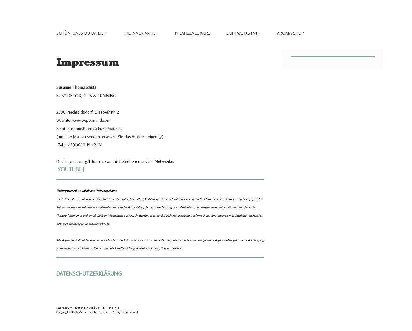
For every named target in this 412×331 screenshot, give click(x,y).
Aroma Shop (290, 33)
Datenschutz (84, 308)
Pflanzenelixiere (192, 33)
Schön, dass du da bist (81, 33)
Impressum (64, 308)
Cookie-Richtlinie (107, 308)
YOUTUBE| (71, 169)
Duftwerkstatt (243, 33)
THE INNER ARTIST (141, 33)
